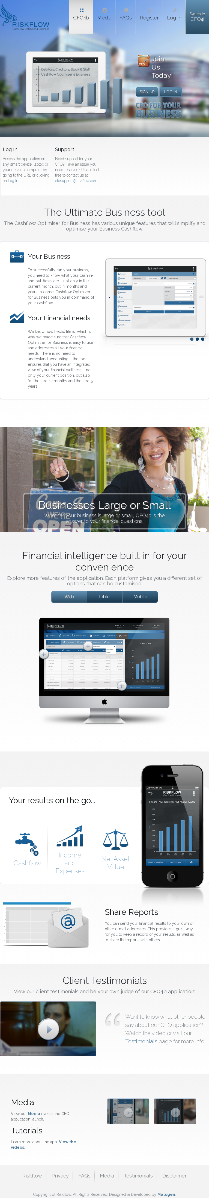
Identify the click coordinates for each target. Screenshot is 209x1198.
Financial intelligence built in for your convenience (104, 561)
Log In (13, 180)
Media (34, 1113)
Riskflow (32, 1176)
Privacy (60, 1176)
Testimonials (142, 1041)
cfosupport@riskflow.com (76, 180)
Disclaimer (174, 1176)
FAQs (84, 1176)
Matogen (166, 1194)
